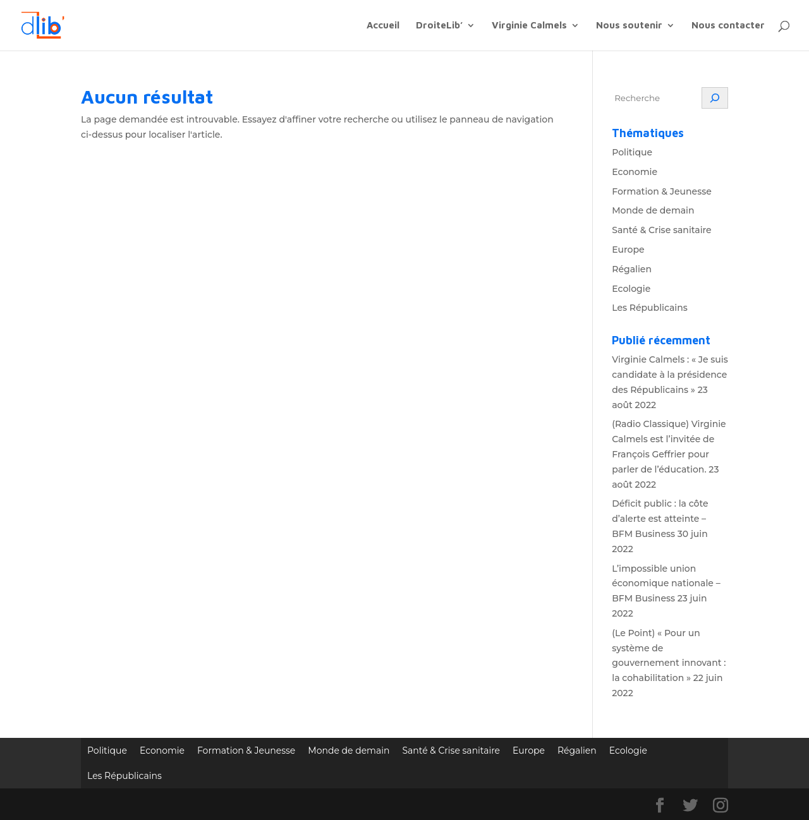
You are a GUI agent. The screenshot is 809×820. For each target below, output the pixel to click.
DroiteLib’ (439, 25)
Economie (634, 172)
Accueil (383, 25)
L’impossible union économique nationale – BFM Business (666, 584)
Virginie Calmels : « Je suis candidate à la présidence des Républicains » (670, 374)
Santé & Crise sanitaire (661, 230)
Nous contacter (728, 25)
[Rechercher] (715, 98)
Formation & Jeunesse (662, 191)
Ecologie (631, 288)
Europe (628, 249)
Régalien (632, 269)
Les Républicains (650, 307)
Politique (632, 152)
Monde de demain (653, 210)
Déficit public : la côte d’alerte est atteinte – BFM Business (660, 519)
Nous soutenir (629, 25)
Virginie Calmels (529, 25)
